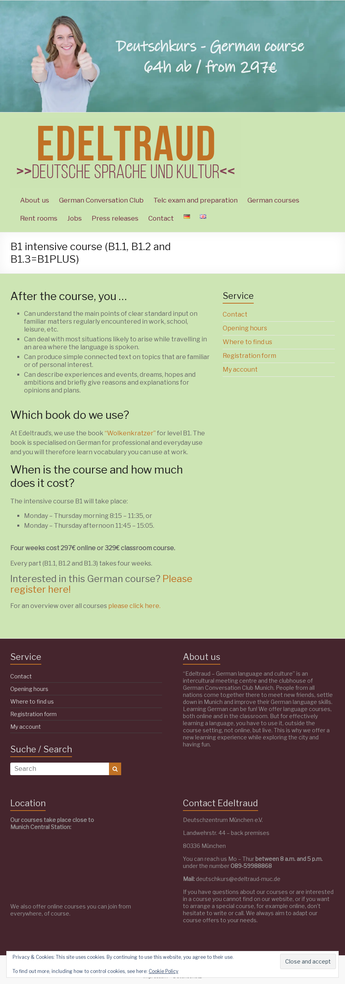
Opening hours (245, 328)
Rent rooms (38, 218)
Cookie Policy (163, 971)
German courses (273, 200)
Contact (161, 218)
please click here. (134, 606)
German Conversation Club (101, 200)
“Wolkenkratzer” (131, 433)
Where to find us (247, 342)
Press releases (115, 218)
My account (240, 369)
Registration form (249, 355)
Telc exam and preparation (195, 200)
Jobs (74, 218)
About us (34, 200)
